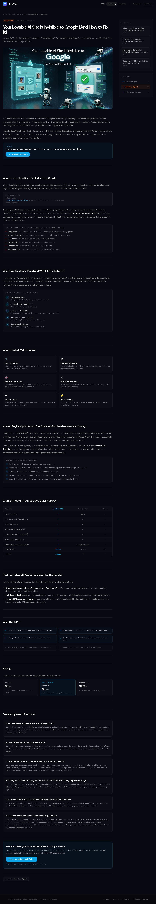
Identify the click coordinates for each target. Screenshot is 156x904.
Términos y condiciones (121, 899)
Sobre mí (148, 4)
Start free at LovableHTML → (22, 859)
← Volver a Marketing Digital (16, 879)
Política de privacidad (140, 899)
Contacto (137, 4)
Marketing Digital (15, 14)
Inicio (5, 14)
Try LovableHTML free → (18, 154)
